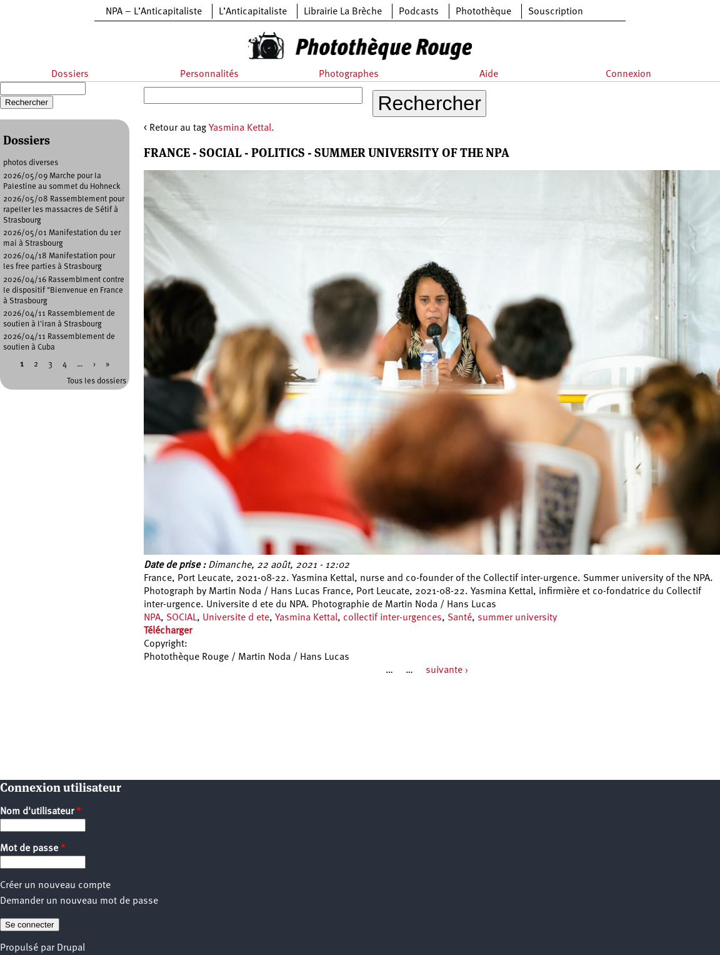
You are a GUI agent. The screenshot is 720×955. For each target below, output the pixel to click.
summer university (517, 618)
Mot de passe (33, 849)
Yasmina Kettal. (241, 128)
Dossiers (70, 74)
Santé (460, 618)
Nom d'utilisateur (40, 812)
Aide (488, 74)
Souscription (555, 12)
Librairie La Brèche (343, 12)
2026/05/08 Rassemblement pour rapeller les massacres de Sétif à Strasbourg (63, 210)
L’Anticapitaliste (253, 12)
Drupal (71, 948)
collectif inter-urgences (392, 618)
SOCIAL (181, 618)
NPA (152, 618)
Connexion (628, 74)
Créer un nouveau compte (55, 886)
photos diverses (30, 163)
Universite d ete (235, 618)
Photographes (349, 74)
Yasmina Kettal (306, 618)
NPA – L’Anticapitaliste (154, 12)
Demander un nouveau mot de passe (79, 901)
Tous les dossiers (96, 381)
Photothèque (483, 12)
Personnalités (209, 74)
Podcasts (419, 12)
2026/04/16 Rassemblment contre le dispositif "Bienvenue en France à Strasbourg (63, 290)
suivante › (447, 670)
